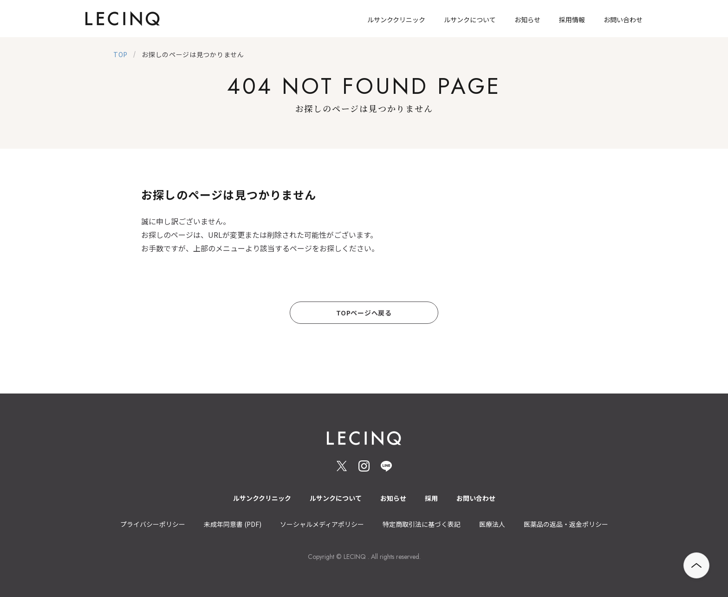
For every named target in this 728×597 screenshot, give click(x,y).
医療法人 (492, 524)
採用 (431, 498)
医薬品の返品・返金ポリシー (566, 524)
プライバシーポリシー (152, 524)
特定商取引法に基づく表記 (422, 524)
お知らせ (393, 498)
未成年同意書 (232, 524)
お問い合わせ (475, 498)
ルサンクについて (336, 498)
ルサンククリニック (262, 498)
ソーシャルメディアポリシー (322, 524)
